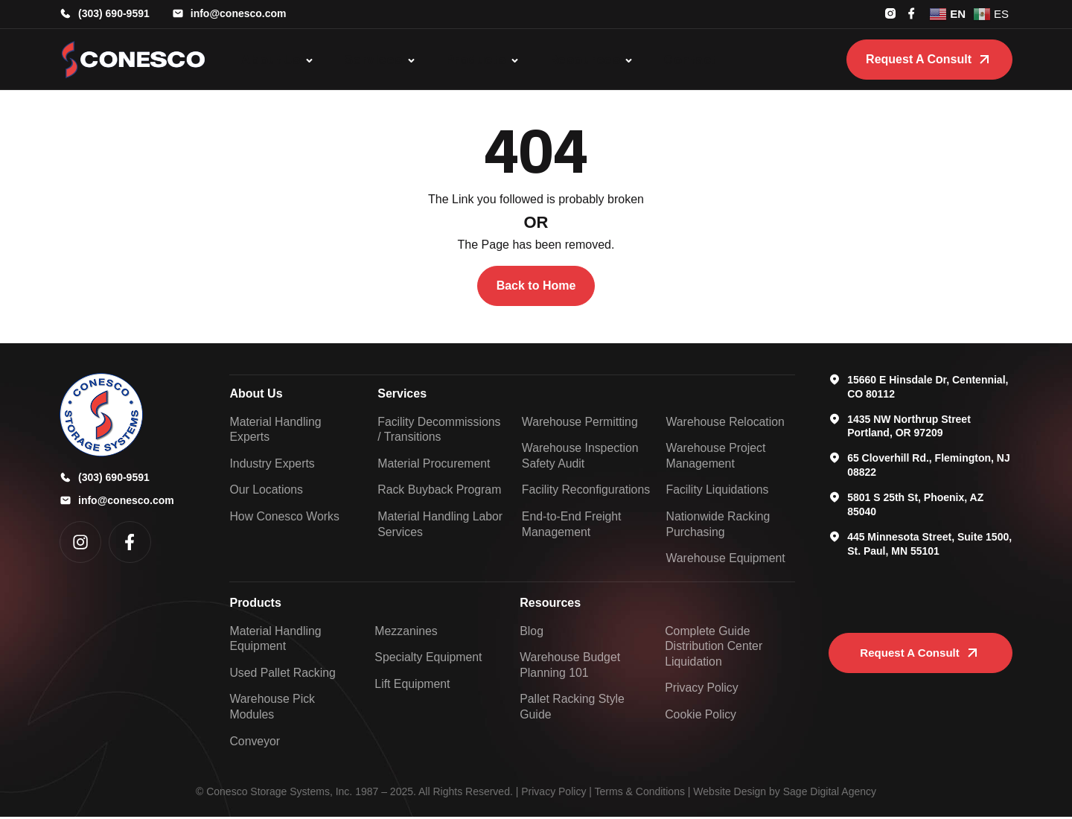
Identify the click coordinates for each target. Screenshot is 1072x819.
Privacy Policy (553, 794)
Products (255, 603)
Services (402, 393)
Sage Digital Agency (829, 794)
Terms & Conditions (640, 794)
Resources (550, 603)
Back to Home (536, 285)
